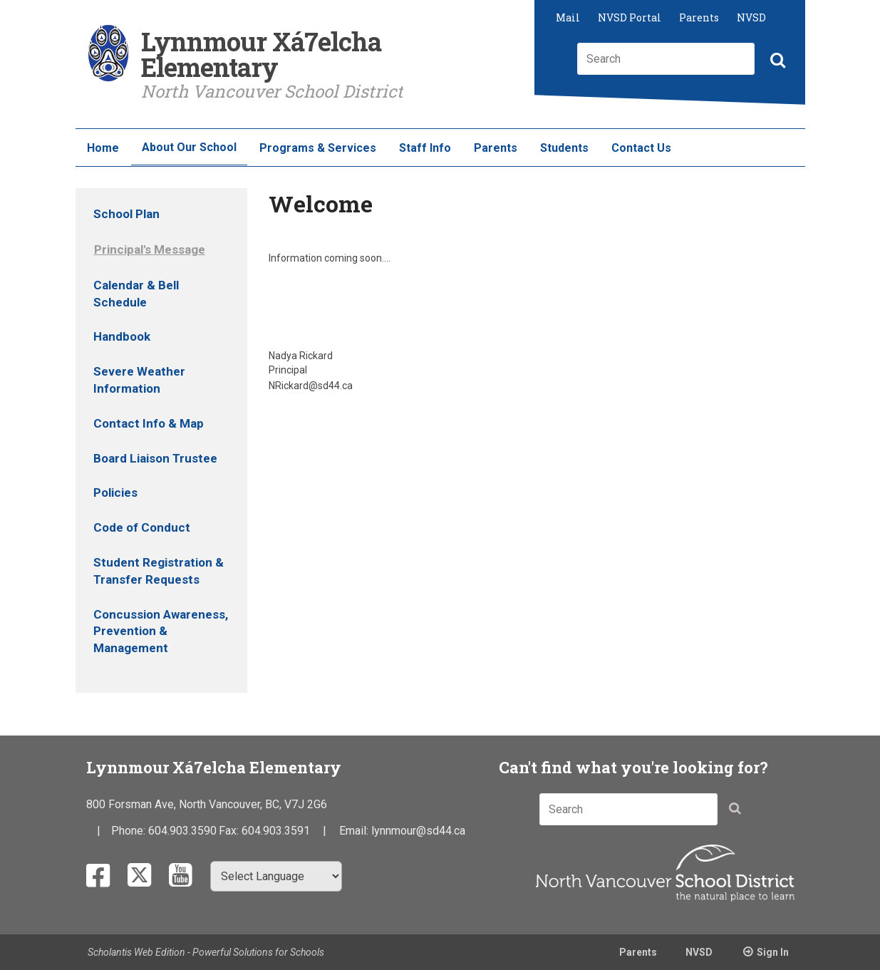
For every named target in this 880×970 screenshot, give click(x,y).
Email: (355, 830)
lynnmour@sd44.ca (418, 830)
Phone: (129, 830)
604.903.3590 (182, 830)
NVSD (751, 17)
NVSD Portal (629, 17)
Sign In (773, 952)
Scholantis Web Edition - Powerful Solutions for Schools (206, 952)
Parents (699, 17)
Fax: (230, 830)
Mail (568, 17)
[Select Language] (276, 876)
